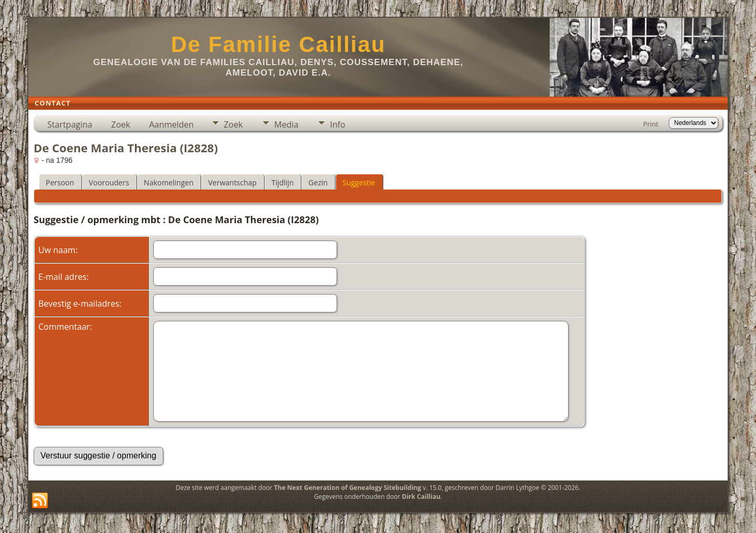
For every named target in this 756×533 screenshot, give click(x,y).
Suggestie (358, 182)
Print (650, 124)
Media (286, 124)
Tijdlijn (282, 182)
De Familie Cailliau (278, 44)
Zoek (120, 124)
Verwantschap (232, 182)
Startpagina (69, 124)
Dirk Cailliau (421, 496)
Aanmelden (171, 124)
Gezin (318, 182)
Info (337, 124)
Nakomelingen (169, 182)
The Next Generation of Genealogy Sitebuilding (347, 487)
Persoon (60, 182)
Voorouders (109, 182)
